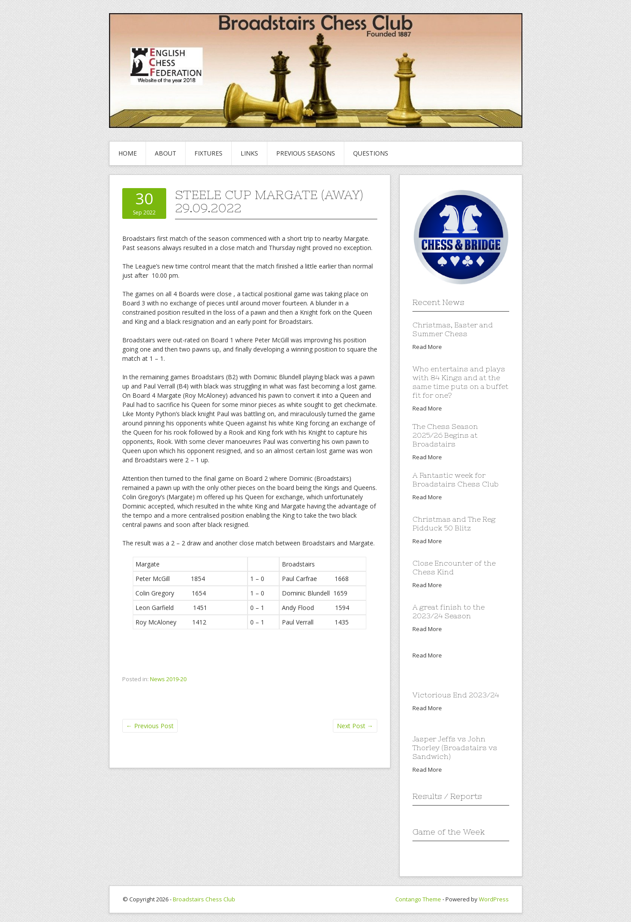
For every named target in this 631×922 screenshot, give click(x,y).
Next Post (355, 726)
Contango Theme (418, 899)
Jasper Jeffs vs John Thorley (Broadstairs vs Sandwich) (454, 747)
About (165, 153)
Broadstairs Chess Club (204, 899)
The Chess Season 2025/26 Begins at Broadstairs (445, 435)
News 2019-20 (168, 679)
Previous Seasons (305, 153)
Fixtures (208, 153)
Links (249, 153)
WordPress (494, 899)
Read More (427, 347)
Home (127, 153)
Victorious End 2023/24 (455, 695)
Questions (370, 153)
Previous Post (150, 726)
